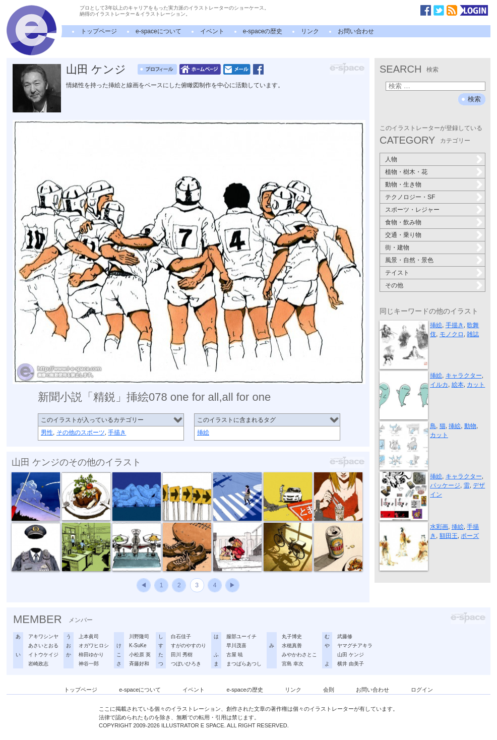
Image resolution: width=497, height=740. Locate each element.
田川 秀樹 (182, 654)
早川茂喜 (236, 645)
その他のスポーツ (80, 432)
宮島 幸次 (292, 663)
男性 (47, 432)
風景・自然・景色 (409, 260)
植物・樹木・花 (406, 171)
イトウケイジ (43, 654)
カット (476, 384)
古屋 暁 (234, 654)
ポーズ (470, 535)
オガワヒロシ (94, 645)
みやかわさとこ (299, 654)
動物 (470, 425)
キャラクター (464, 375)
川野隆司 (139, 636)
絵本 (458, 384)
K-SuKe (137, 645)
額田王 (449, 535)
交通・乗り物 (403, 234)
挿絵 (203, 432)
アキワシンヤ (43, 636)
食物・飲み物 (403, 222)
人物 (391, 159)
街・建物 (397, 247)
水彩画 (439, 526)
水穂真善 (292, 645)
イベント (212, 31)
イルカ (439, 384)
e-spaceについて (158, 31)
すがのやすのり (188, 645)
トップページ (99, 31)
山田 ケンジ (96, 69)
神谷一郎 (89, 663)
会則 (328, 690)
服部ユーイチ (241, 636)
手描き (117, 432)
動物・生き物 (403, 184)
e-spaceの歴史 (263, 31)
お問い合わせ (356, 31)
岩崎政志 (38, 663)
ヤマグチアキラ (354, 645)
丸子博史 (292, 636)
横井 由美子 (350, 663)
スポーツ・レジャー (412, 209)
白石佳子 (181, 636)
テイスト (397, 272)
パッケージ (445, 485)
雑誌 (473, 334)
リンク (310, 31)
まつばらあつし (244, 663)
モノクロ (452, 334)
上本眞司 (89, 636)
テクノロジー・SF (410, 197)
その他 (394, 285)
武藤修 (344, 636)
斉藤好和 (139, 663)
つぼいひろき (186, 663)
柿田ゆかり (91, 654)
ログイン (422, 690)
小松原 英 (140, 654)
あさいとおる (43, 645)
